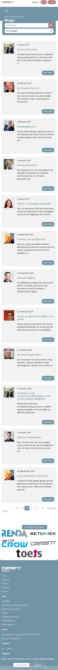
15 (22, 508)
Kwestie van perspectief (31, 239)
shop (44, 2)
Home (7, 17)
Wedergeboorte (26, 126)
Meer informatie (47, 659)
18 (36, 508)
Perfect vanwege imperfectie (34, 203)
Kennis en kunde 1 (27, 165)
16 (27, 508)
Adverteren (6, 601)
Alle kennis (14, 17)
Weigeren (37, 665)
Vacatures (6, 588)
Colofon (5, 613)
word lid (52, 2)
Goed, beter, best (27, 49)
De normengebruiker (29, 354)
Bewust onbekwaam (29, 437)
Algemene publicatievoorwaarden (14, 605)
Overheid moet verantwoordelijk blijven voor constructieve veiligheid (34, 396)
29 (43, 508)
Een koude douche (28, 88)
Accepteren (21, 665)
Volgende (51, 509)
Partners (5, 584)
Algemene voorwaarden (11, 609)
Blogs (22, 17)
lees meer (48, 72)
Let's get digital (26, 278)
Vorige (5, 509)
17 (32, 508)
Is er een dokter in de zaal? (32, 476)
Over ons (5, 591)
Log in (36, 2)
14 (17, 508)
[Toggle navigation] (6, 11)
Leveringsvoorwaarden (10, 617)
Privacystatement (8, 625)
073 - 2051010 (7, 649)
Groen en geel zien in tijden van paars (35, 318)
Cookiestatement (8, 621)
